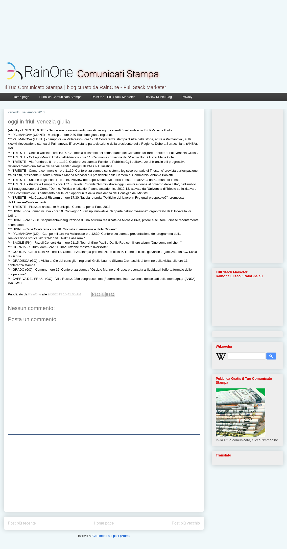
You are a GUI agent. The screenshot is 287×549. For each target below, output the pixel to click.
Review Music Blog (158, 97)
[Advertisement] (104, 473)
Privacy (187, 97)
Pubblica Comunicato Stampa (60, 97)
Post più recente (22, 523)
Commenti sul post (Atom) (111, 536)
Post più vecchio (186, 523)
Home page (21, 97)
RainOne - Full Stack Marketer (113, 97)
